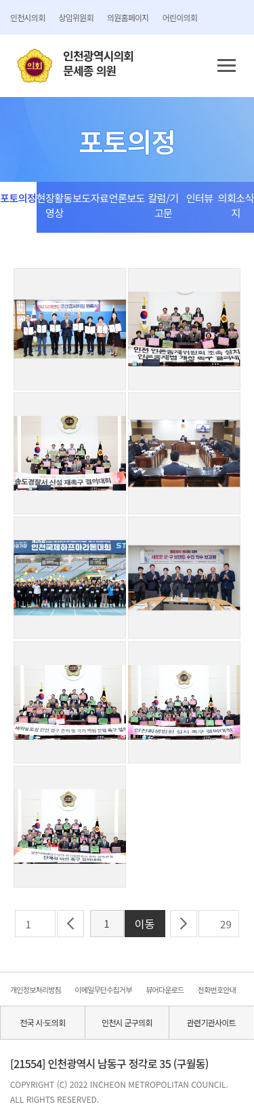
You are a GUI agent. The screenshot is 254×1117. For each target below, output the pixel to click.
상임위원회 (75, 17)
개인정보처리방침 (35, 989)
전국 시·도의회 (42, 1022)
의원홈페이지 (128, 17)
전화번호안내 (217, 989)
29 (226, 924)
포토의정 (18, 198)
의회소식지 (236, 205)
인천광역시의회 (98, 63)
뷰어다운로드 (165, 989)
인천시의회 (27, 17)
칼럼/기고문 (163, 205)
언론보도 (127, 198)
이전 (71, 923)
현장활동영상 (54, 205)
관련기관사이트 (211, 1022)
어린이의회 (180, 17)
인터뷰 (199, 198)
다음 (184, 923)
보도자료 (90, 198)
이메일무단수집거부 (103, 989)
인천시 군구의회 (127, 1022)
